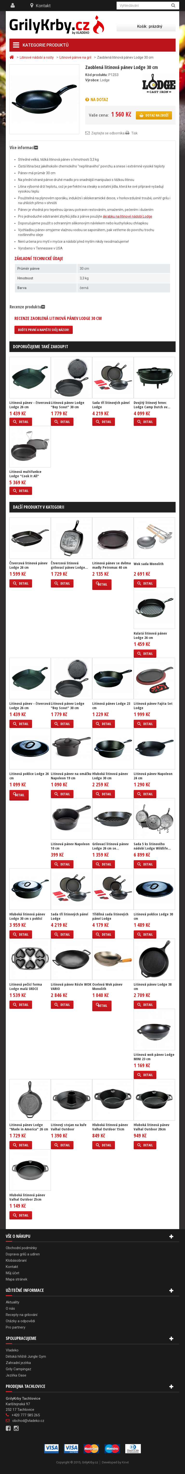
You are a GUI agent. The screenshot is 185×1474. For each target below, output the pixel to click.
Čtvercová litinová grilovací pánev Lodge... (69, 565)
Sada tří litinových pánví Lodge (111, 404)
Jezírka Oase (16, 1375)
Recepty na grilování (21, 1315)
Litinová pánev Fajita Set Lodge (153, 705)
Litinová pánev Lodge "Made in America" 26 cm (28, 1126)
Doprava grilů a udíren (23, 1254)
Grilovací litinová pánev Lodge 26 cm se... (110, 846)
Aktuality (12, 1302)
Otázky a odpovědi (20, 1321)
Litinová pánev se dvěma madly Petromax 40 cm (111, 565)
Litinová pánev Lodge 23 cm (111, 705)
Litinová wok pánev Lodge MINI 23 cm (154, 1056)
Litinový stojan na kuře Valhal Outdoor (68, 1126)
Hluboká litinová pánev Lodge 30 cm (110, 775)
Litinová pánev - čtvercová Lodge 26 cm (29, 404)
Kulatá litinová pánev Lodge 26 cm (150, 635)
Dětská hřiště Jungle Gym (26, 1356)
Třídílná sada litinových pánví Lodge (110, 916)
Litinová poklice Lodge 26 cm (29, 775)
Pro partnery (15, 1327)
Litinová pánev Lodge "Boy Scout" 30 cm (67, 404)
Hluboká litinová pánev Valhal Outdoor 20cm (151, 1126)
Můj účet (12, 1273)
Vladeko (12, 1350)
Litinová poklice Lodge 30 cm (153, 916)
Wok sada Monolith (149, 563)
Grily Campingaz (18, 1369)
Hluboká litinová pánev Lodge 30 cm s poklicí (27, 916)
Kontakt (43, 5)
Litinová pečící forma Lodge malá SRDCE (25, 986)
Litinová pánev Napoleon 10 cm (70, 846)
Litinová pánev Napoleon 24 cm (153, 775)
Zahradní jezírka (18, 1363)
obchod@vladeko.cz (28, 1421)
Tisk (134, 133)
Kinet (125, 1462)
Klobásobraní (16, 1260)
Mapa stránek (16, 1279)
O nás (10, 1308)
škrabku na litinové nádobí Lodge (127, 216)
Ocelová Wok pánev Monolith (107, 986)
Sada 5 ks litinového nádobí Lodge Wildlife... (152, 846)
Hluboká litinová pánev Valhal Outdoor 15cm (110, 1126)
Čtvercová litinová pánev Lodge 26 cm (28, 565)
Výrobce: (92, 80)
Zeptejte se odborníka (108, 133)
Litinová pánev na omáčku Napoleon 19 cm (71, 775)
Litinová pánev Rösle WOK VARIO (71, 986)
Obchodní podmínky (21, 1248)
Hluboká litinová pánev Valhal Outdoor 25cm (27, 1197)
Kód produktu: (96, 75)
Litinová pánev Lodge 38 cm (153, 986)
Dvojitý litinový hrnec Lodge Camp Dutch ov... (152, 404)
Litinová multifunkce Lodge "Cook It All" (25, 473)
